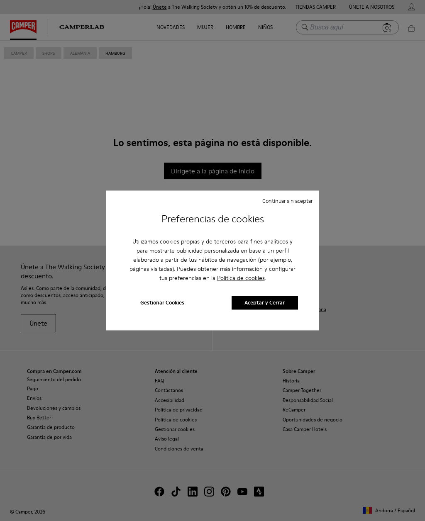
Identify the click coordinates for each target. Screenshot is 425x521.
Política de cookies (241, 278)
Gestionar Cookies (162, 303)
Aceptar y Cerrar (264, 303)
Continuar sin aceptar (287, 201)
